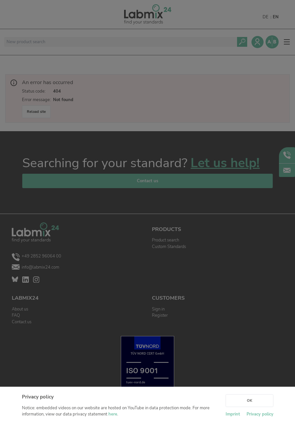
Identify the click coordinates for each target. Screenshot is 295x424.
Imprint (233, 414)
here (112, 414)
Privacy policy (260, 414)
